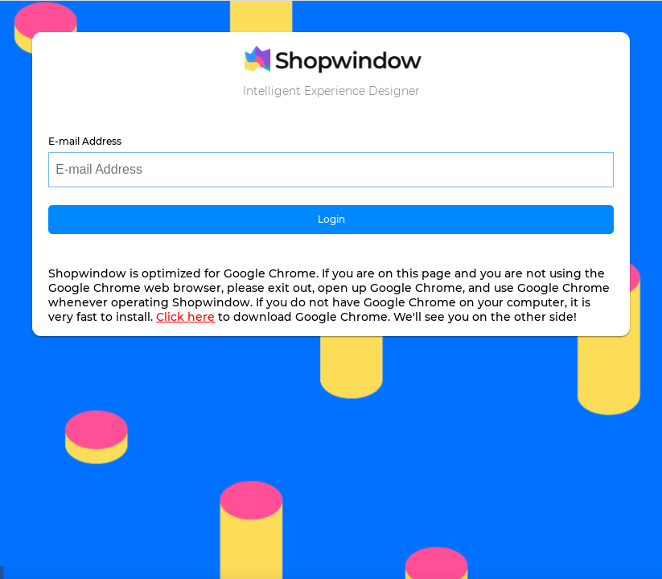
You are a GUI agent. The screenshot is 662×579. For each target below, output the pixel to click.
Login (331, 219)
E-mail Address (84, 141)
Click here (185, 317)
